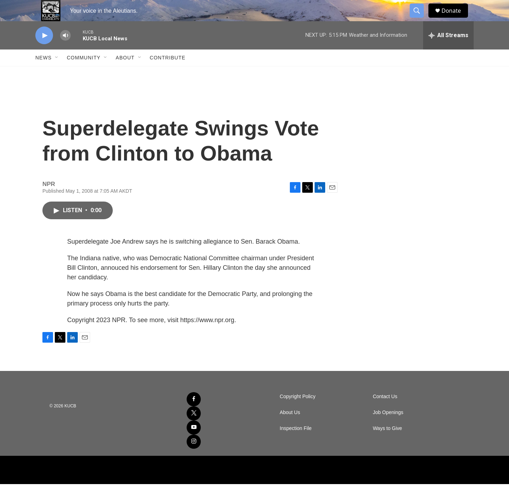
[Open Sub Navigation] (57, 73)
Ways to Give (387, 444)
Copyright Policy (297, 412)
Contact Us (385, 412)
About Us (290, 428)
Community (83, 73)
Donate (456, 18)
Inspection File (295, 444)
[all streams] (448, 51)
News (43, 73)
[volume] (65, 51)
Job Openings (388, 428)
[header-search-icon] (420, 19)
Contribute (168, 73)
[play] (44, 51)
